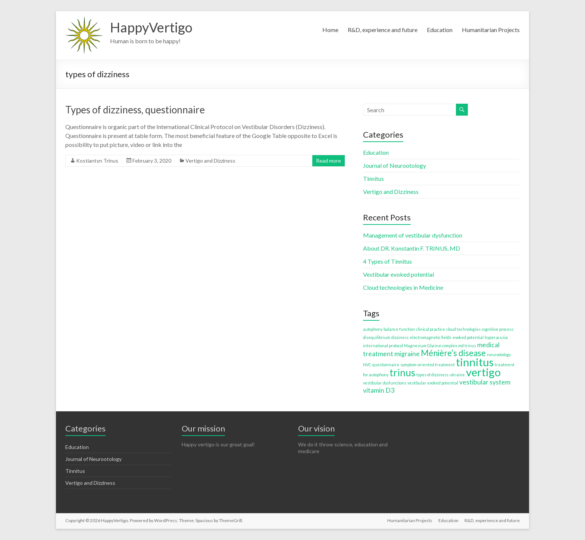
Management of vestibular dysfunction (412, 235)
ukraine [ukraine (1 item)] (457, 374)
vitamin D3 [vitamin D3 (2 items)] (378, 390)
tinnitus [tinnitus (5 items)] (475, 361)
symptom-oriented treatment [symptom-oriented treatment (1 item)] (427, 364)
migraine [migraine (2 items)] (407, 354)
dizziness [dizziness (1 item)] (400, 337)
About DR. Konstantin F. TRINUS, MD (411, 248)
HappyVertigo (151, 27)
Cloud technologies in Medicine (403, 287)
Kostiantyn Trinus (97, 160)
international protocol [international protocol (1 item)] (383, 345)
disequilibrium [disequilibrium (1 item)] (376, 337)
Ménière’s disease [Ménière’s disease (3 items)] (453, 353)
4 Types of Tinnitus (387, 261)
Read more (328, 160)
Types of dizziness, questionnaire (135, 110)
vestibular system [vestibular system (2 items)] (484, 382)
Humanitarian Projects (491, 29)
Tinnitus (373, 178)
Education (440, 29)
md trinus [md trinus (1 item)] (467, 345)
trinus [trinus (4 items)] (402, 373)
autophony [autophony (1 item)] (372, 329)
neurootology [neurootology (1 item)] (499, 354)
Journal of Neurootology (394, 165)
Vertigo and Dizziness (210, 160)
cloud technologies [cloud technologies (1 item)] (463, 329)
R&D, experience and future (382, 29)
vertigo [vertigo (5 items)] (483, 372)
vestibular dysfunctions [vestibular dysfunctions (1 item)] (384, 382)
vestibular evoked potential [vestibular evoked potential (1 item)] (432, 382)
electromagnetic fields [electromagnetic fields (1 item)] (430, 337)
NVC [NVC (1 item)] (367, 364)
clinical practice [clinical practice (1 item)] (430, 329)
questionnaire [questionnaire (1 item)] (385, 364)
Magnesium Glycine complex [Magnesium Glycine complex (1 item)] (430, 345)
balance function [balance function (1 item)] (399, 329)
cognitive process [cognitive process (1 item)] (497, 329)
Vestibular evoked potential (398, 274)
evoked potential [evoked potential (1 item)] (468, 337)
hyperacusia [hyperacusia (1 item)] (496, 337)
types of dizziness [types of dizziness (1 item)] (432, 374)
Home (330, 29)
